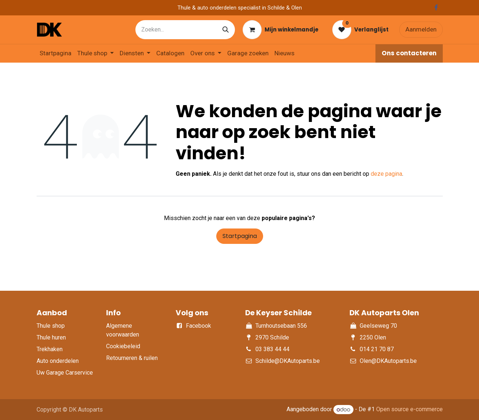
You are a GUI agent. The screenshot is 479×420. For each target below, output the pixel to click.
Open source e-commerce (409, 409)
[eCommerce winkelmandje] (280, 29)
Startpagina (239, 236)
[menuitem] (55, 53)
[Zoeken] (225, 29)
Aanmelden (421, 29)
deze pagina (386, 173)
